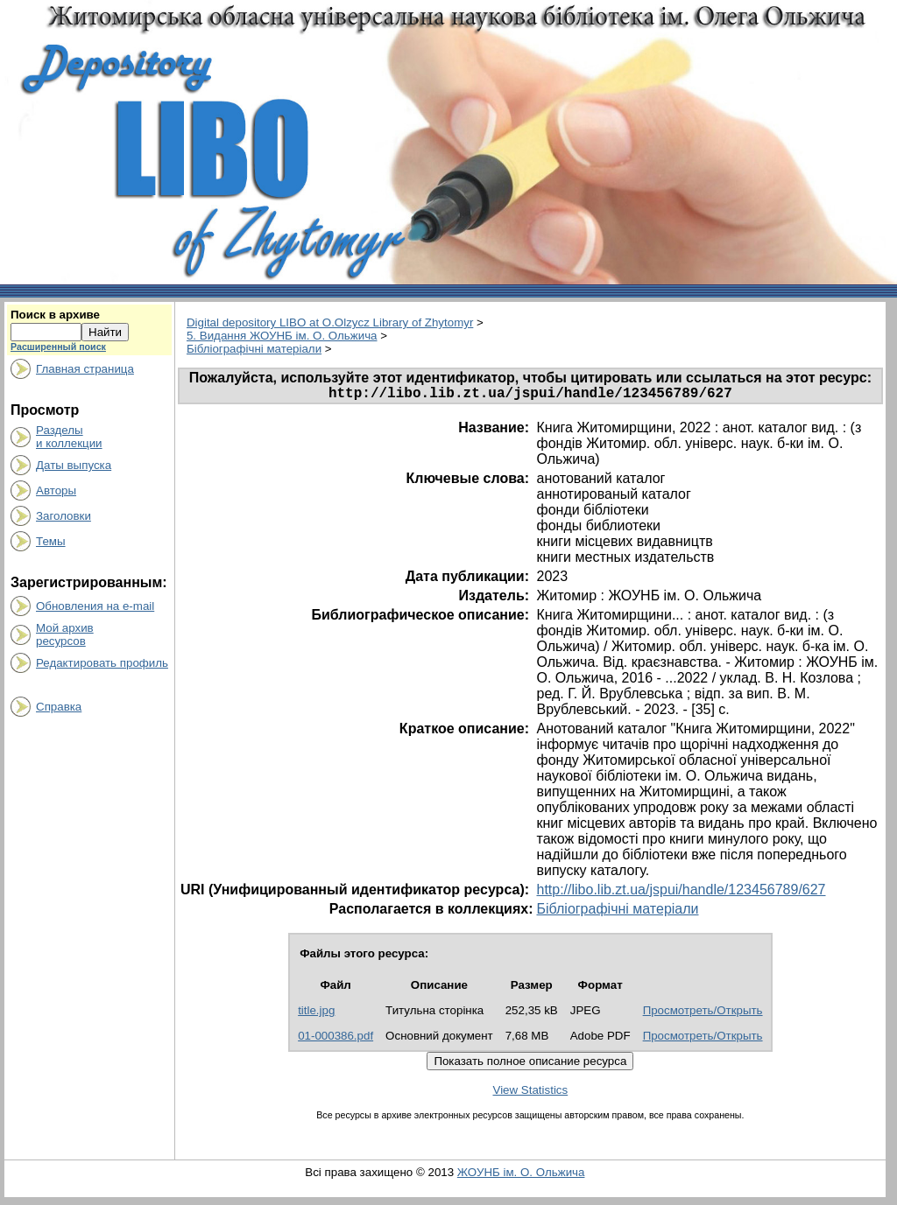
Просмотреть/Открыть (703, 1013)
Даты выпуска (73, 465)
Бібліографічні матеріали (254, 348)
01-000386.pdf (335, 1039)
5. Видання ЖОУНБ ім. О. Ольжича (282, 335)
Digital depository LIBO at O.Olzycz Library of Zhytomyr (330, 322)
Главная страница (85, 368)
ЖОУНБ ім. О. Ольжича (521, 1175)
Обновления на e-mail (95, 606)
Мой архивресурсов (65, 634)
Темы (51, 541)
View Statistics (531, 1093)
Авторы (56, 490)
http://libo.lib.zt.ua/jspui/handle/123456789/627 (680, 893)
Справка (58, 706)
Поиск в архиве (55, 314)
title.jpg (316, 1013)
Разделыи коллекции (69, 437)
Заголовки (63, 515)
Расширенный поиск (58, 346)
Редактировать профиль (102, 662)
